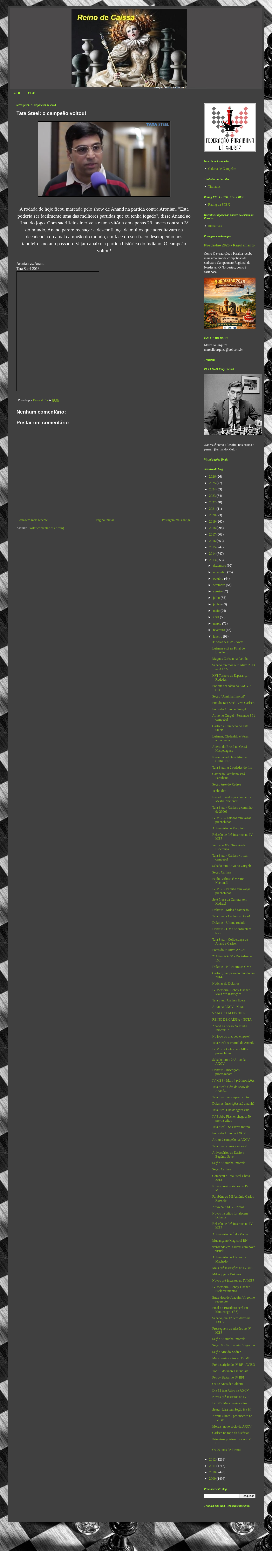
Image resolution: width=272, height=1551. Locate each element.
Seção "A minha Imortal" (228, 696)
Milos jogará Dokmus (226, 1274)
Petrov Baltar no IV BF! (228, 1377)
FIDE (17, 93)
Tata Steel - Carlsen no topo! (231, 916)
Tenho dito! (219, 790)
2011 (212, 1466)
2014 (213, 553)
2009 (213, 1478)
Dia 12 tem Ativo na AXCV (230, 1390)
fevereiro (219, 630)
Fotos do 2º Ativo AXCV (228, 950)
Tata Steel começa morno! (229, 1146)
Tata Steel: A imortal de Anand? (233, 1043)
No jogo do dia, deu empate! (231, 1036)
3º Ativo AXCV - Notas (227, 642)
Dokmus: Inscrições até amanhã (233, 1103)
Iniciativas (215, 225)
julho (217, 597)
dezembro (220, 565)
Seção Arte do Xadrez (226, 784)
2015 (213, 547)
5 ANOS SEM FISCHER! (229, 1013)
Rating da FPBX (219, 204)
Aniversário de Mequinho (229, 828)
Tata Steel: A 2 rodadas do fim (232, 767)
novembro (220, 572)
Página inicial (105, 520)
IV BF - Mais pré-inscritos (229, 1403)
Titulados (214, 186)
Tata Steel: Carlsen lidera (228, 1000)
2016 (213, 541)
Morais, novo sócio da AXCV (232, 1426)
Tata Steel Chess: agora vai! (230, 1110)
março (217, 623)
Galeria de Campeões (222, 168)
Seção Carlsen (221, 872)
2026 (213, 476)
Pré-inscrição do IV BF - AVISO (233, 1364)
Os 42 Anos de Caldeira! (228, 1384)
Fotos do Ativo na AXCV (229, 1133)
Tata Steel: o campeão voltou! (232, 1097)
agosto (218, 591)
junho (217, 604)
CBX (31, 93)
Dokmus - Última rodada (228, 922)
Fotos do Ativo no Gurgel (229, 709)
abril (216, 617)
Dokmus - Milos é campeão (230, 910)
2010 (213, 1472)
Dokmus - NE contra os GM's (231, 966)
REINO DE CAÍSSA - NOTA (232, 1019)
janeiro (218, 636)
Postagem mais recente (33, 520)
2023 (213, 495)
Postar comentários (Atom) (46, 528)
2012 (213, 1459)
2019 (213, 521)
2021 (213, 508)
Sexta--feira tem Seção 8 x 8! (231, 1409)
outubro (218, 578)
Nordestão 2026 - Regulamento (229, 245)
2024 (213, 489)
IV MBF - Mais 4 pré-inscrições (233, 1080)
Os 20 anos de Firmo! (226, 1449)
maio (216, 610)
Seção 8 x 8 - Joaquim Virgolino (233, 1345)
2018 (213, 528)
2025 (213, 483)
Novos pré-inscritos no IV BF (231, 1397)
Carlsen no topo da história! (230, 1433)
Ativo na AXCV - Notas (228, 1006)
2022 (213, 502)
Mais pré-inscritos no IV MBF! (232, 1358)
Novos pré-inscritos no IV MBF (233, 1280)
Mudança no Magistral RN (229, 1240)
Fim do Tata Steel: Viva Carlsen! (233, 703)
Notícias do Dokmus (225, 983)
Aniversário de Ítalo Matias (230, 1234)
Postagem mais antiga (176, 520)
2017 (213, 534)
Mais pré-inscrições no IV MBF (233, 1268)
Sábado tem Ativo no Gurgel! (231, 866)
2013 (213, 560)
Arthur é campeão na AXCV (231, 1139)
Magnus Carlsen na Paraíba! (231, 658)
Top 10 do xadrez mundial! (230, 1371)
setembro (219, 585)
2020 (213, 515)
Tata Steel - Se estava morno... (232, 1127)
